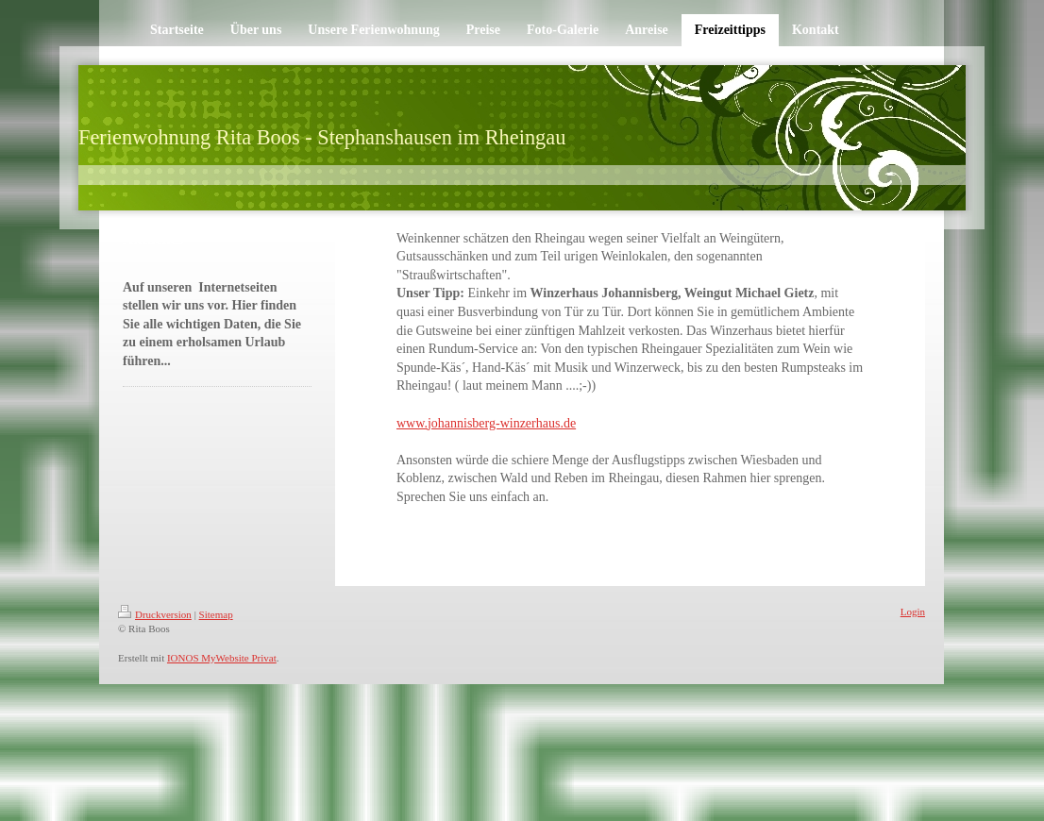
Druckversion (155, 614)
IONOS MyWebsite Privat (222, 657)
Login (913, 611)
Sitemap (216, 614)
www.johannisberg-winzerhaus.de (486, 423)
